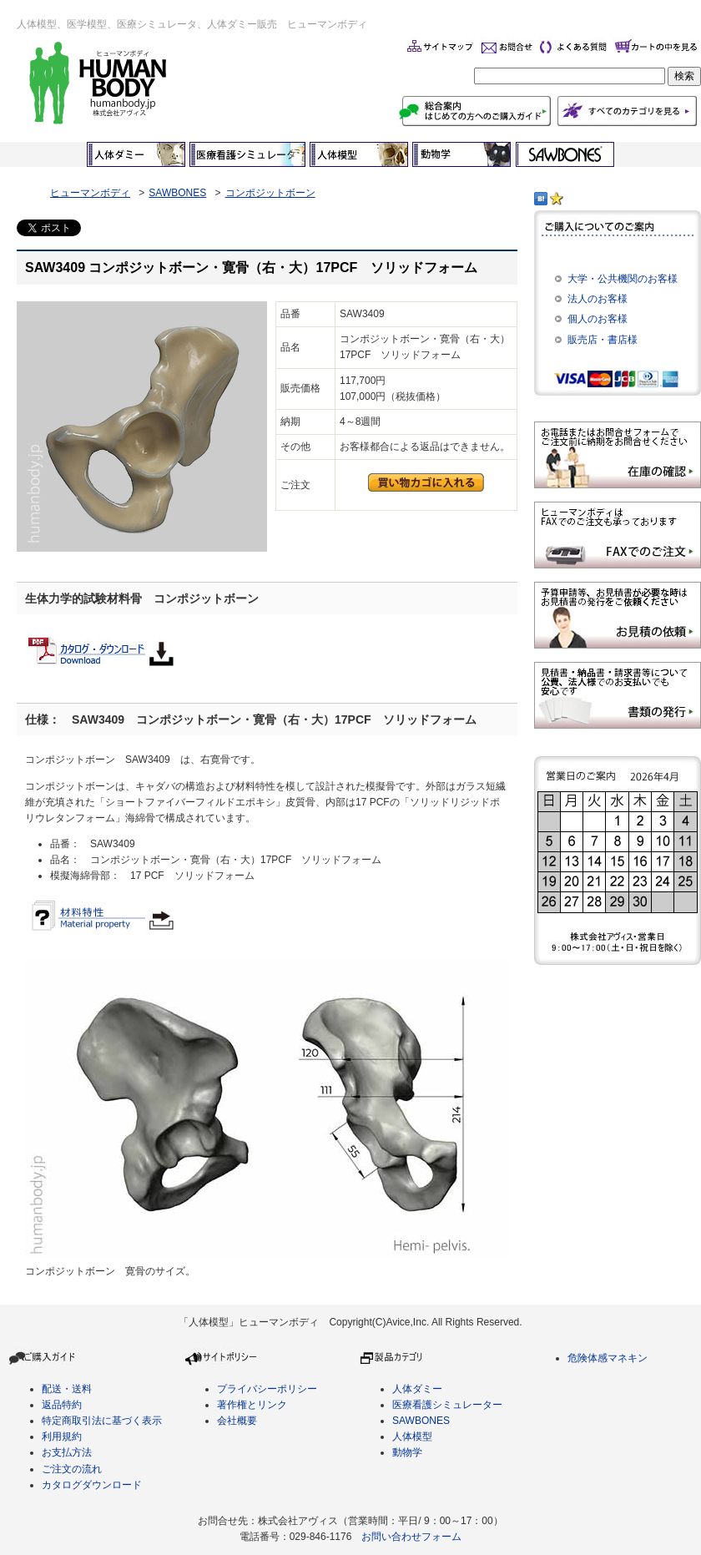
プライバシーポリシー (267, 1389)
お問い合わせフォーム (411, 1536)
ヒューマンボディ (90, 193)
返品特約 (62, 1405)
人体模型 (412, 1436)
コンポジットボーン (270, 193)
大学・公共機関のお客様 (622, 279)
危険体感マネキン (607, 1358)
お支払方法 (67, 1452)
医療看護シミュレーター (447, 1405)
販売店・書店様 (602, 340)
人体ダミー (417, 1389)
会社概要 (237, 1420)
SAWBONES (177, 193)
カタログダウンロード (92, 1485)
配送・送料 (67, 1389)
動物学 (407, 1452)
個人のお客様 (597, 319)
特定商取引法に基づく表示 (102, 1420)
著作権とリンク (252, 1405)
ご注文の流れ (72, 1469)
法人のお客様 (597, 299)
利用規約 (62, 1436)
